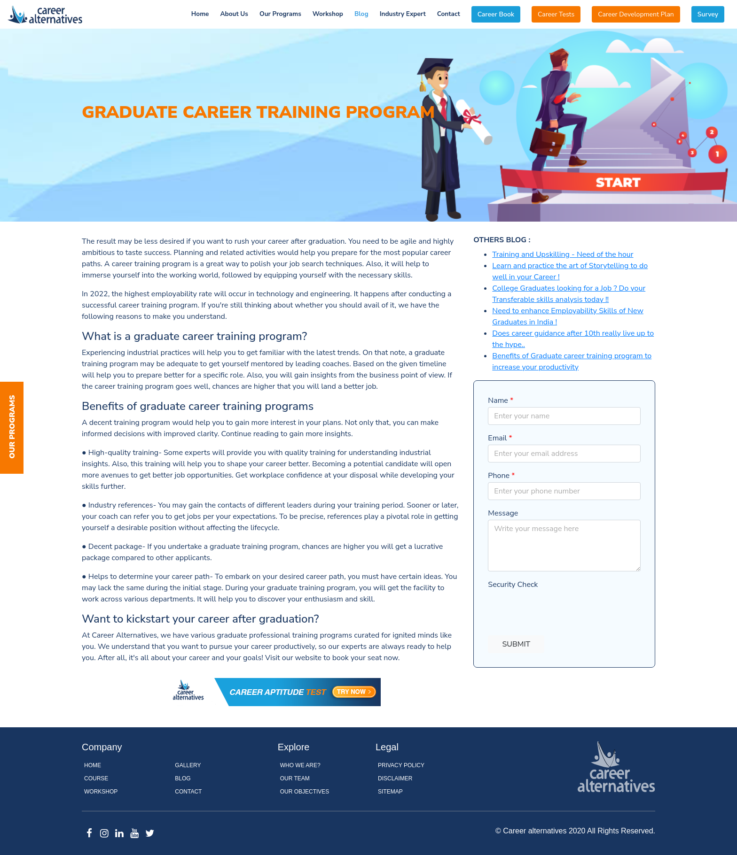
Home (200, 13)
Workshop (328, 13)
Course (96, 778)
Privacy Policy (401, 765)
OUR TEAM (295, 778)
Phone (501, 475)
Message (503, 513)
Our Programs (280, 13)
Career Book (496, 14)
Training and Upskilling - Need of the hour (562, 254)
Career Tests (556, 14)
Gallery (188, 765)
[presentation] (559, 609)
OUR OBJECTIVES (304, 791)
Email (500, 438)
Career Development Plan (636, 14)
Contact (448, 13)
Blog (361, 13)
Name (500, 400)
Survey (708, 14)
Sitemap (390, 791)
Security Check (513, 584)
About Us (234, 13)
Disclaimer (395, 778)
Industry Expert (403, 13)
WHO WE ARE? (300, 765)
